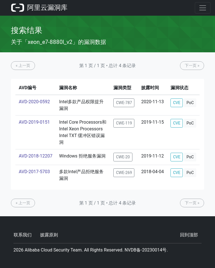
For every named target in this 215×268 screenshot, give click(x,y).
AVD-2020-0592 (34, 101)
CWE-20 (123, 157)
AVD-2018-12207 (35, 156)
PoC (190, 102)
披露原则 (49, 235)
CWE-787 (124, 102)
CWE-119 (124, 123)
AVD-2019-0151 (34, 122)
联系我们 (23, 235)
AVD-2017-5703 (34, 171)
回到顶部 (189, 235)
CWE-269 (124, 172)
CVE (176, 102)
